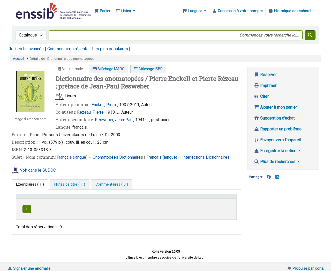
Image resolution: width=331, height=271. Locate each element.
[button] (102, 11)
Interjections (194, 157)
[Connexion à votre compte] (237, 11)
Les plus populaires (110, 48)
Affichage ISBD (148, 69)
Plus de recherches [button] (275, 161)
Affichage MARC (108, 69)
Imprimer (265, 85)
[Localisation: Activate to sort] (119, 198)
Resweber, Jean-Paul (114, 119)
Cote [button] (144, 198)
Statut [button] (217, 198)
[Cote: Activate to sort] (174, 198)
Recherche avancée (26, 48)
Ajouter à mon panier (275, 107)
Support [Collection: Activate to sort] (78, 198)
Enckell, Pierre (104, 104)
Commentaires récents (67, 48)
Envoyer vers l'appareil (277, 139)
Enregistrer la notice (275, 150)
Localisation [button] (112, 198)
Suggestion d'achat (274, 118)
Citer (261, 96)
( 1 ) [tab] (30, 184)
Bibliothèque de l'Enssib (27, 7)
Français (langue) (72, 157)
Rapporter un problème (278, 129)
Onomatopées (106, 157)
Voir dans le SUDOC (38, 170)
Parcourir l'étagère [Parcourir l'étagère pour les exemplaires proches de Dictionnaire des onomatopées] (175, 208)
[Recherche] (310, 35)
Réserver (265, 74)
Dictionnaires (131, 157)
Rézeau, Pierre (90, 112)
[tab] (69, 184)
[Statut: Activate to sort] (223, 198)
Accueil (18, 58)
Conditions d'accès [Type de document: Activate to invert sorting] (34, 198)
